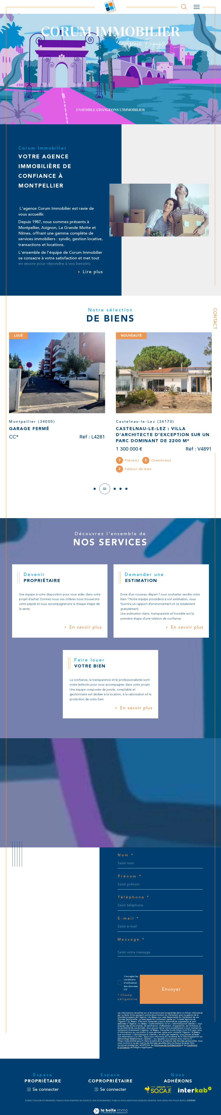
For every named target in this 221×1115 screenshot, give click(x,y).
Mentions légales (136, 1103)
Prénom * (130, 877)
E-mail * (128, 920)
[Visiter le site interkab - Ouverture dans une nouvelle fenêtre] (195, 1092)
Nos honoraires (101, 1103)
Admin (151, 1103)
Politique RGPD (177, 1103)
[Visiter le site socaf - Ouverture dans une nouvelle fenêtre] (158, 1092)
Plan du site (118, 1103)
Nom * (126, 856)
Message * (131, 941)
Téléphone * (134, 899)
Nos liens (162, 1103)
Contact (215, 318)
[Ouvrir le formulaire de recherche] (184, 7)
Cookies (191, 1103)
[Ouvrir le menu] (197, 7)
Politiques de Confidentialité (167, 1047)
